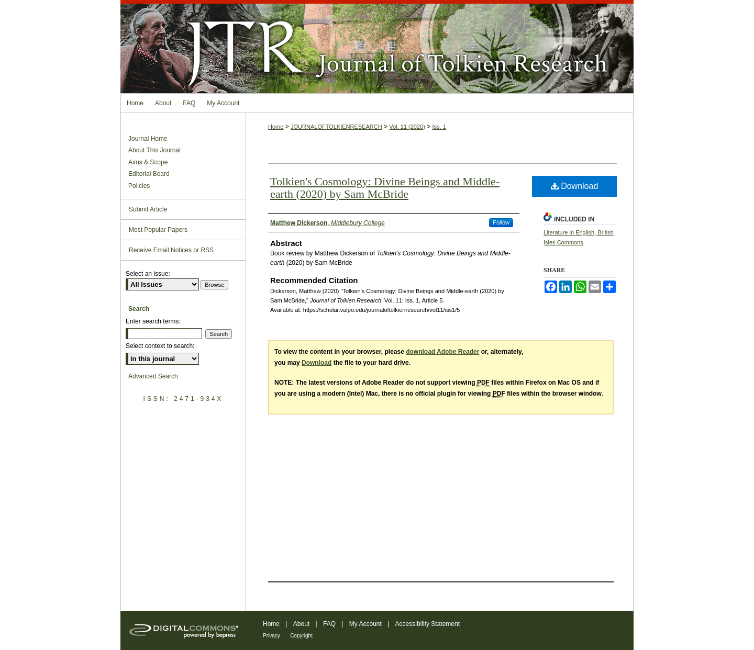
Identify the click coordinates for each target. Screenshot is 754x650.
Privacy (271, 635)
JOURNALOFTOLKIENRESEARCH (336, 127)
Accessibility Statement (427, 623)
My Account (365, 623)
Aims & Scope (148, 162)
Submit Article (148, 209)
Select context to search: (160, 346)
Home (275, 127)
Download (574, 186)
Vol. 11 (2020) (407, 127)
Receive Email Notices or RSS (171, 250)
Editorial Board (149, 173)
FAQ (329, 623)
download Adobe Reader (442, 351)
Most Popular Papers (158, 229)
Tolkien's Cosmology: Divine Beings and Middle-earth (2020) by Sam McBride (385, 187)
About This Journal (154, 150)
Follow (501, 222)
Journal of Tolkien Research (377, 46)
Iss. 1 (439, 127)
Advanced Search (153, 376)
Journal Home (148, 138)
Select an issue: (148, 273)
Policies (139, 185)
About (301, 623)
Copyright (301, 635)
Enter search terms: (153, 321)
